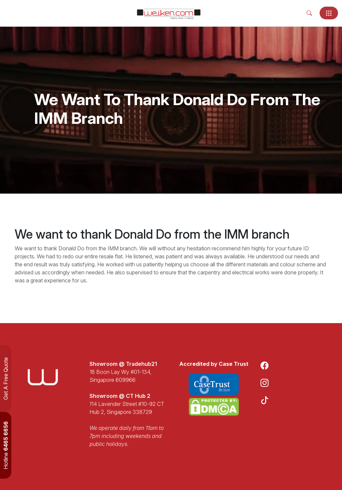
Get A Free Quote (5, 378)
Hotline (5, 445)
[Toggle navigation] (329, 13)
